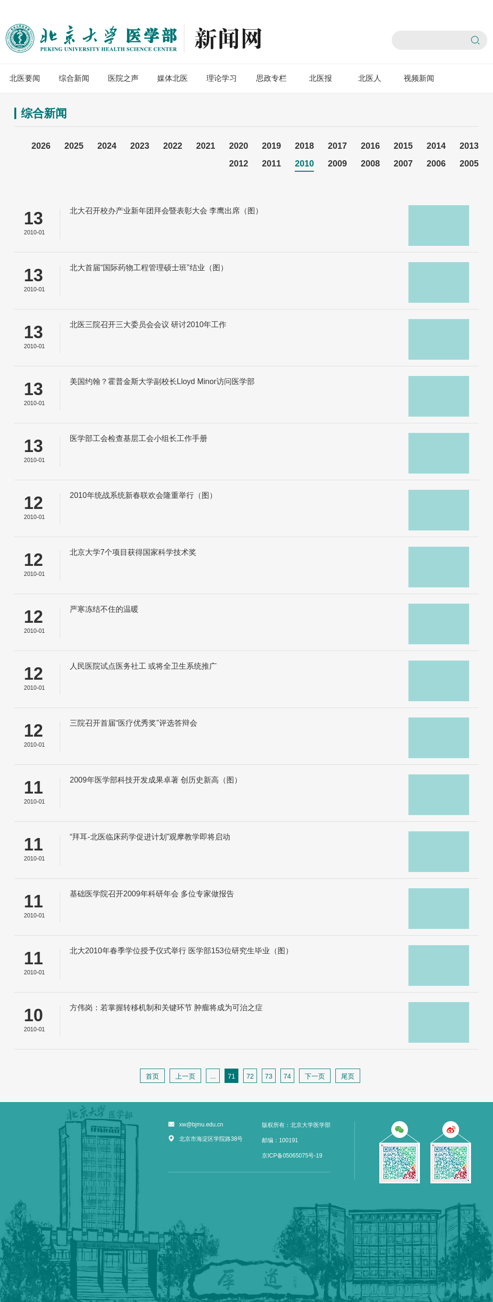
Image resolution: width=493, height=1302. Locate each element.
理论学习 (221, 78)
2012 (238, 163)
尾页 (347, 1076)
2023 (140, 146)
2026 (41, 146)
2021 (205, 146)
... (213, 1076)
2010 (304, 163)
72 (250, 1076)
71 (232, 1076)
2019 (271, 146)
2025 (74, 146)
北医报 (320, 78)
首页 (152, 1076)
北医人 (369, 78)
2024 (107, 146)
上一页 (185, 1076)
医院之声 (123, 78)
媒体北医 (172, 78)
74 (287, 1076)
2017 (337, 146)
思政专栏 (271, 78)
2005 (469, 163)
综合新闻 (74, 78)
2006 (436, 163)
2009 (337, 163)
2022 (172, 146)
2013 (469, 146)
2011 (271, 163)
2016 (370, 146)
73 (269, 1076)
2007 (403, 163)
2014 (436, 146)
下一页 (315, 1076)
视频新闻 (419, 78)
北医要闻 (25, 78)
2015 (403, 146)
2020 (238, 146)
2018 (304, 146)
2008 (370, 163)
